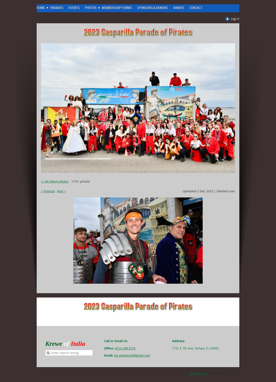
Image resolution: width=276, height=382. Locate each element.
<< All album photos (54, 181)
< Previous (48, 191)
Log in (235, 19)
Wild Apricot (198, 373)
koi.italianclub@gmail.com (132, 355)
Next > (61, 191)
